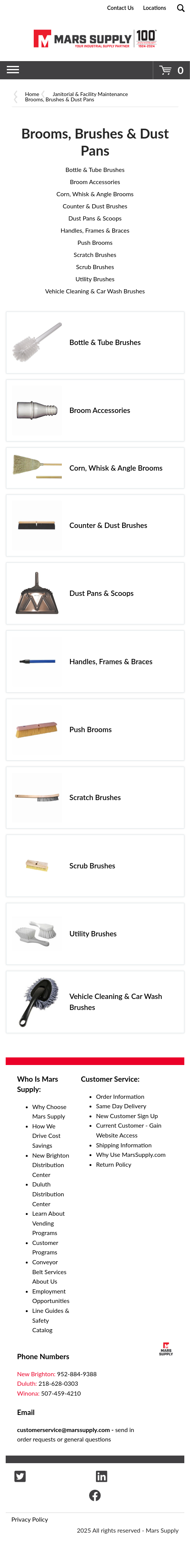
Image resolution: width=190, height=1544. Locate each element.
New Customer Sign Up (127, 1115)
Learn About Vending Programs (48, 1223)
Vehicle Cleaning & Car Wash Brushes (95, 291)
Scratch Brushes (95, 254)
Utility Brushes (95, 278)
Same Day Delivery (121, 1105)
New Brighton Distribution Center (50, 1165)
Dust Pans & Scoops (95, 218)
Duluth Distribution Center (48, 1193)
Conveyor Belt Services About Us (49, 1271)
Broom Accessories (95, 181)
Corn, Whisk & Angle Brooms (95, 193)
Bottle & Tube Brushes (95, 169)
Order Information (120, 1096)
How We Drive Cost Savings (46, 1135)
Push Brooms (94, 242)
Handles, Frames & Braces (95, 230)
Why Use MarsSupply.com (131, 1154)
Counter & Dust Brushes (95, 206)
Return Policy (113, 1164)
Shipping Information (124, 1145)
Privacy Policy (29, 1519)
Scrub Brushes (95, 266)
